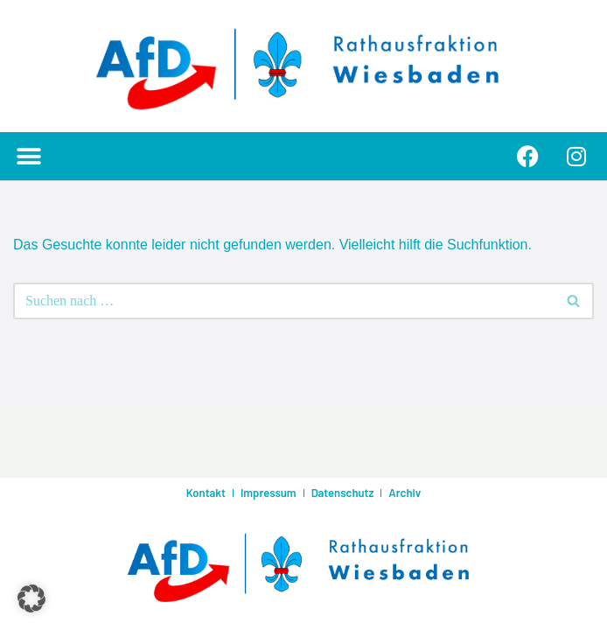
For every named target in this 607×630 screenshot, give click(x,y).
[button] (28, 156)
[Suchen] (284, 301)
